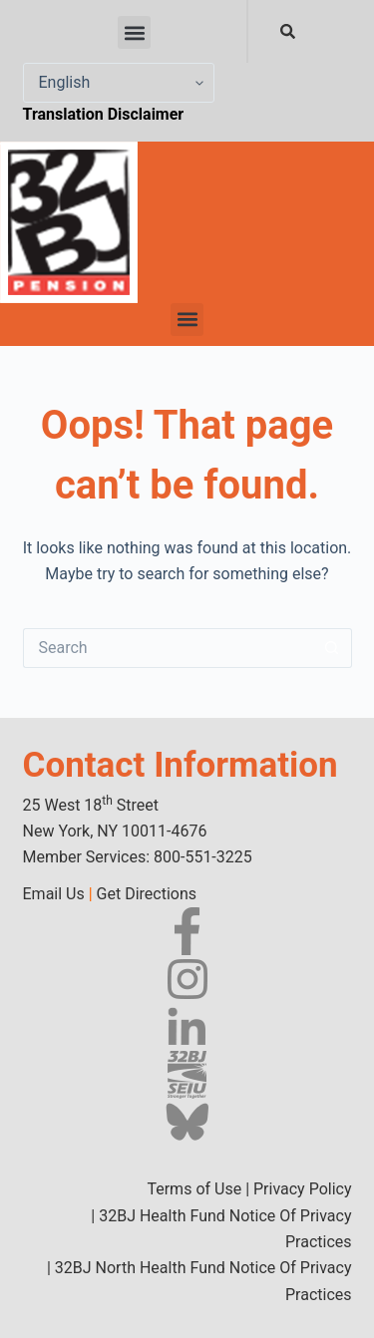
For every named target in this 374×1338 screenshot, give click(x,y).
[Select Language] (118, 83)
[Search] (291, 31)
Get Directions (146, 893)
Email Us (54, 893)
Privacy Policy (302, 1188)
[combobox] (247, 31)
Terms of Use (194, 1188)
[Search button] (332, 648)
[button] (134, 32)
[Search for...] (167, 648)
